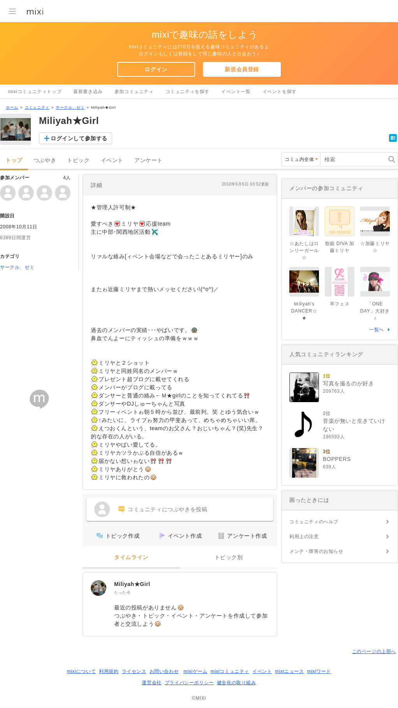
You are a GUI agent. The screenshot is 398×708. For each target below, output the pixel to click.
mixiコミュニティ (230, 671)
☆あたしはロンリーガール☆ (304, 250)
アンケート (148, 160)
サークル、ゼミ (70, 107)
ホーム (12, 107)
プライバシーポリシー (189, 682)
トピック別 (229, 557)
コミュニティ (37, 107)
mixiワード (319, 671)
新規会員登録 (242, 69)
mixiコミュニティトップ (35, 91)
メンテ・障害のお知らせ (316, 551)
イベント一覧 (236, 91)
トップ (14, 160)
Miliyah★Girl (132, 584)
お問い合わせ (164, 671)
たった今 (122, 592)
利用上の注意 (304, 536)
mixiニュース (289, 671)
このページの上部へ (374, 651)
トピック (78, 160)
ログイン (155, 69)
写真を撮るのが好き (348, 383)
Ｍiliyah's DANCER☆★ (304, 311)
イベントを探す (279, 91)
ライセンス (134, 671)
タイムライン (131, 557)
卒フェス (339, 304)
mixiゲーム (195, 671)
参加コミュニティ (134, 91)
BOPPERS (337, 459)
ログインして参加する (79, 138)
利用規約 (108, 671)
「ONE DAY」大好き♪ (375, 311)
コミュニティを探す (188, 91)
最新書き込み (88, 91)
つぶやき (44, 160)
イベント (112, 160)
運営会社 (151, 682)
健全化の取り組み (236, 682)
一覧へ (376, 329)
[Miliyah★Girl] (98, 588)
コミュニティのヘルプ (313, 521)
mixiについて (81, 671)
